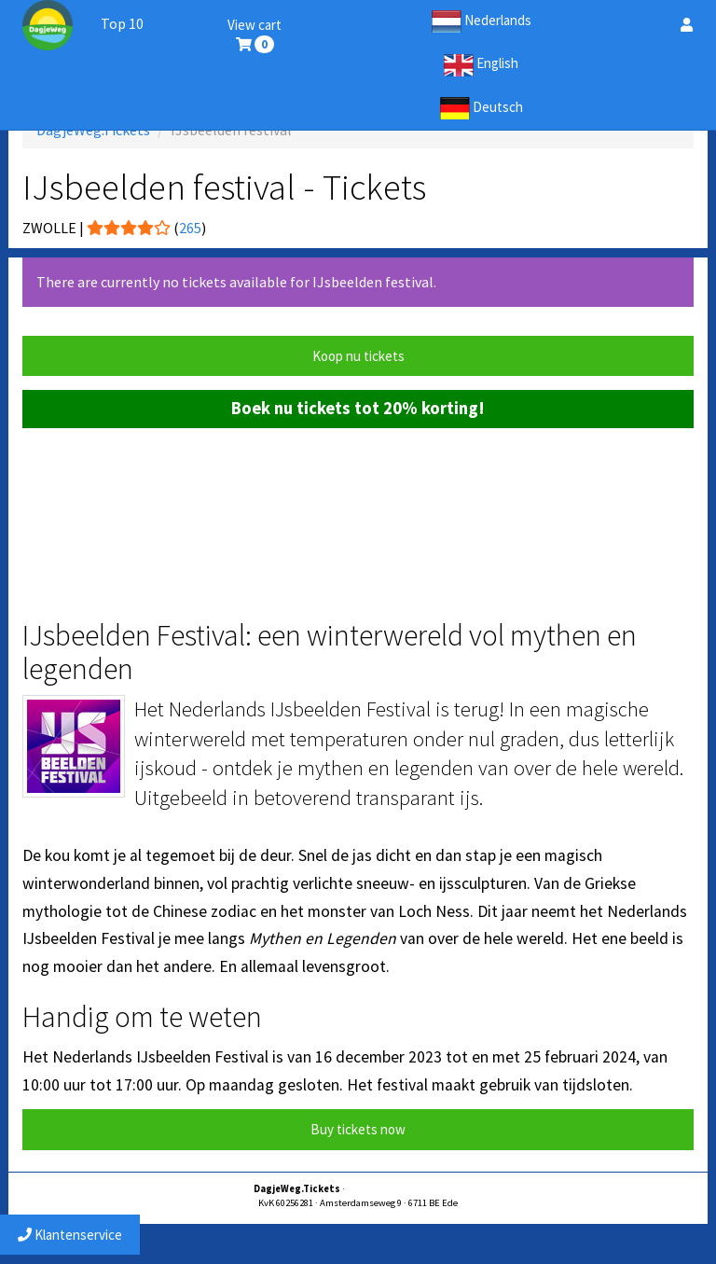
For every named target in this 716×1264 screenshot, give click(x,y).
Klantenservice (70, 1234)
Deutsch (481, 108)
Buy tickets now (358, 1129)
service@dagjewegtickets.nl (405, 1189)
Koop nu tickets (358, 356)
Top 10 (122, 23)
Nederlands (481, 21)
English (481, 65)
